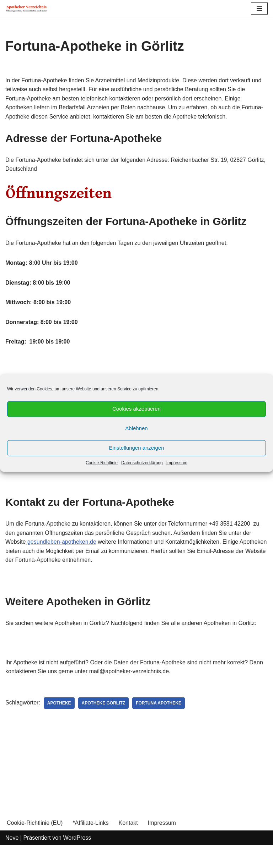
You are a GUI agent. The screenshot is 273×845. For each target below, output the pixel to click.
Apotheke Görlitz (103, 703)
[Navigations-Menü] (259, 8)
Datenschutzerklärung (142, 462)
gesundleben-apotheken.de (61, 542)
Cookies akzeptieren (136, 409)
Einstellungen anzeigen (136, 448)
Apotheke (59, 703)
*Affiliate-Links (90, 823)
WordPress (77, 838)
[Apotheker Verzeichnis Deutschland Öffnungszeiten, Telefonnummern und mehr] (26, 8)
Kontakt (128, 823)
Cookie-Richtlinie (102, 462)
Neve (11, 838)
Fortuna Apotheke (158, 703)
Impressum (176, 462)
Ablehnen (136, 428)
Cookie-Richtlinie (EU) (35, 823)
